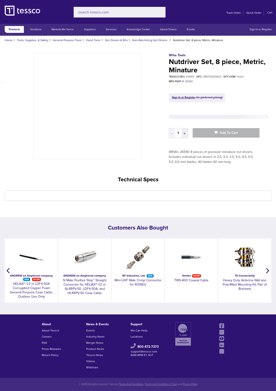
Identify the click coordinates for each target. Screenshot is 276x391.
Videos (90, 361)
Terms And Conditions (131, 384)
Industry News (95, 336)
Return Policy (50, 355)
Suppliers (90, 29)
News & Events (97, 324)
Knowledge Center (138, 29)
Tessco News (94, 355)
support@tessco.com (144, 351)
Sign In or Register (261, 29)
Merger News (94, 342)
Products (14, 29)
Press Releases (51, 349)
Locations (137, 336)
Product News (95, 349)
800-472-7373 (148, 346)
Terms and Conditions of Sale (161, 384)
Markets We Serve (62, 29)
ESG (44, 342)
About (46, 324)
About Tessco (168, 29)
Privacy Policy (190, 384)
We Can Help (139, 330)
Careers (47, 336)
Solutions (35, 29)
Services (111, 29)
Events (191, 29)
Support (136, 324)
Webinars (92, 367)
